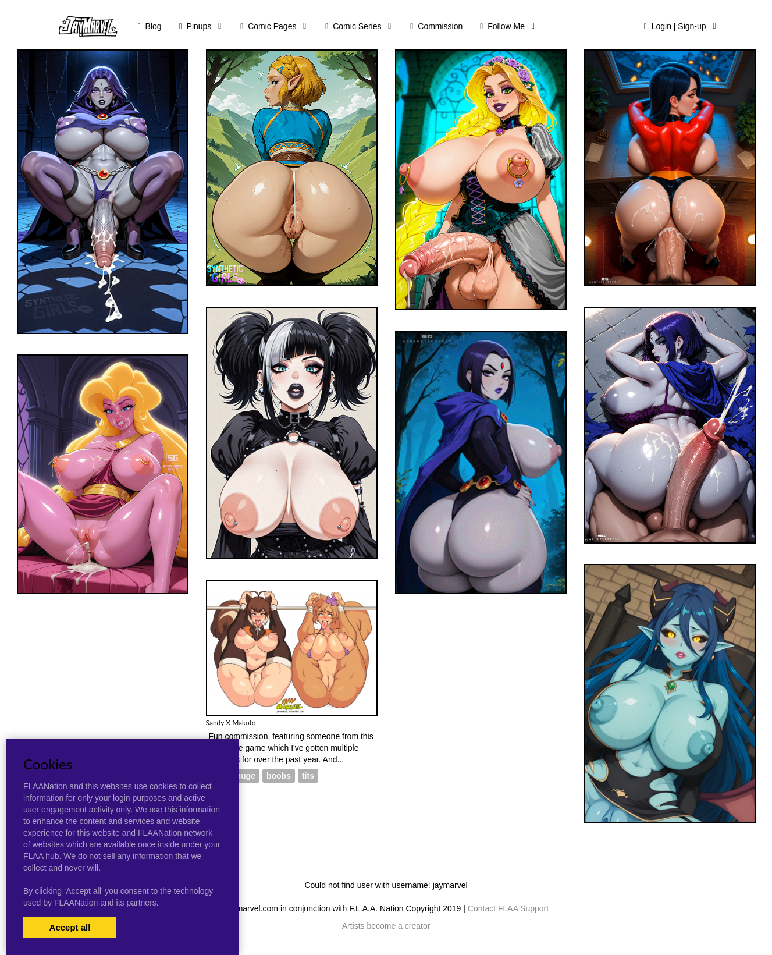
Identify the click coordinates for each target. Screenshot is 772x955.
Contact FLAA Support (508, 908)
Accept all (70, 927)
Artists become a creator (386, 926)
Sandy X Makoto (231, 722)
